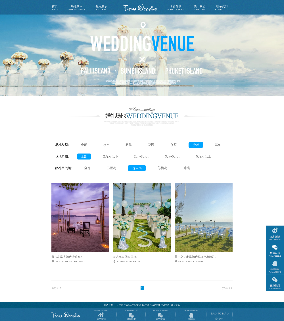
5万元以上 (203, 156)
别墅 (173, 145)
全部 (84, 145)
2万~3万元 (141, 156)
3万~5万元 (172, 156)
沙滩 (196, 145)
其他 (218, 145)
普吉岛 (137, 168)
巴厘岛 (111, 168)
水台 (106, 145)
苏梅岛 (162, 168)
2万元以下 (110, 156)
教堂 (129, 145)
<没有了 (56, 288)
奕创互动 (175, 305)
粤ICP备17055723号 (151, 305)
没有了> (227, 288)
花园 (151, 145)
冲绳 (186, 168)
